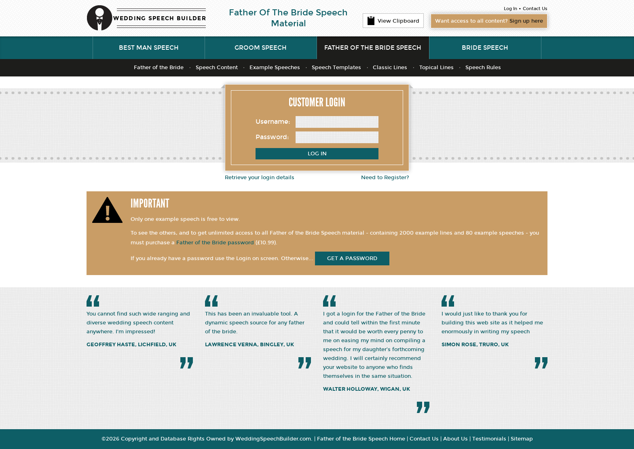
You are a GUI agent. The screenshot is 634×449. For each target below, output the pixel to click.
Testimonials (489, 439)
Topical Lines (436, 67)
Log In (510, 8)
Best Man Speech (149, 47)
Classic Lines (390, 67)
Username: (273, 121)
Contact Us (535, 8)
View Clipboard (393, 20)
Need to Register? (385, 177)
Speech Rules (483, 67)
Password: (272, 137)
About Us (455, 439)
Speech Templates (336, 67)
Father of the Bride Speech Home (361, 439)
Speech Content (217, 67)
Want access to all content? (489, 21)
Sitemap (522, 439)
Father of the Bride (159, 67)
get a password (352, 258)
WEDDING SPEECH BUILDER (159, 18)
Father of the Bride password (215, 242)
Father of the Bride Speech (372, 47)
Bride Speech (485, 47)
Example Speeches (274, 67)
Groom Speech (261, 47)
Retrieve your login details (259, 177)
